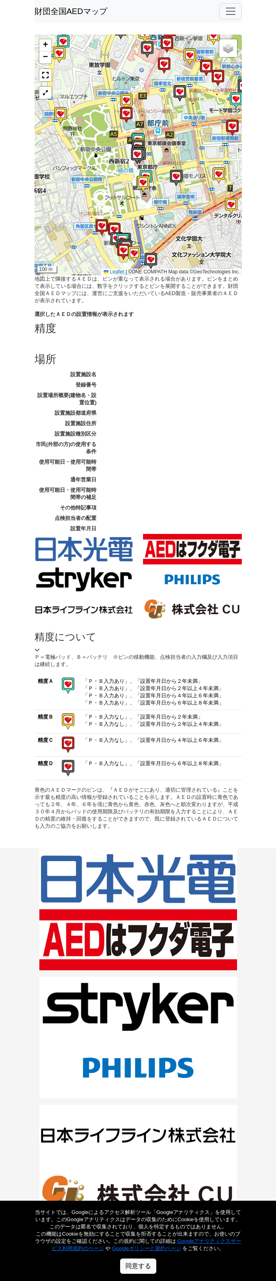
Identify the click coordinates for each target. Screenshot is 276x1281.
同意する (138, 1266)
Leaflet (114, 272)
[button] (114, 231)
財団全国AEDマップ (71, 11)
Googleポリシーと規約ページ (146, 1248)
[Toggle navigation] (230, 11)
